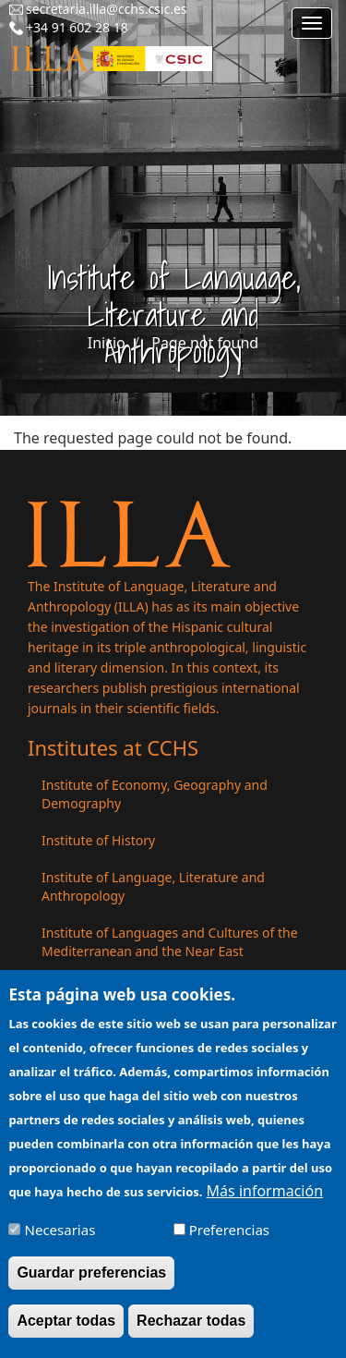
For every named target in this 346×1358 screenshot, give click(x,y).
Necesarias (60, 1240)
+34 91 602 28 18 (77, 27)
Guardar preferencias (91, 1283)
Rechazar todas (191, 1331)
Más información (265, 1201)
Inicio (106, 343)
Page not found (204, 343)
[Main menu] (312, 23)
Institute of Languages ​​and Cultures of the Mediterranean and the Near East (170, 942)
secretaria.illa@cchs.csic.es (106, 9)
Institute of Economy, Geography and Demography (155, 794)
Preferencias (229, 1240)
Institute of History (98, 840)
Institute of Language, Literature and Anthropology (153, 886)
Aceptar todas (66, 1331)
